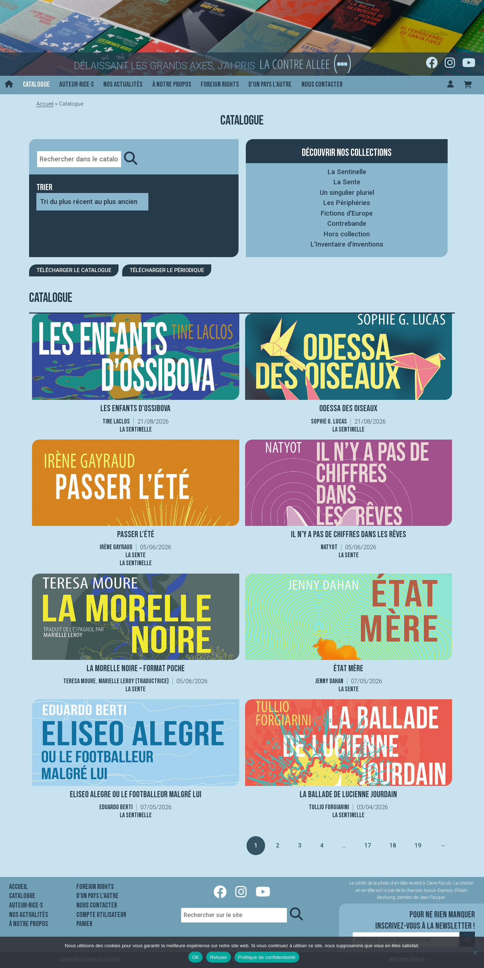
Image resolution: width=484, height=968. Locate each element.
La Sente (346, 182)
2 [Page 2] (277, 845)
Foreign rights (220, 84)
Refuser (218, 957)
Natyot (329, 547)
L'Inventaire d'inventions (347, 244)
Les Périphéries (346, 202)
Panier (84, 924)
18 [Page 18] (392, 845)
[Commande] (92, 202)
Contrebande (346, 223)
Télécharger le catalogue (73, 270)
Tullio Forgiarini (329, 807)
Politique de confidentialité (267, 957)
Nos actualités (123, 84)
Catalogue (36, 84)
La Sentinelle (347, 172)
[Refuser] (475, 952)
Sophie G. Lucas (329, 421)
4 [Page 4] (321, 845)
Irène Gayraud (116, 547)
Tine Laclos (116, 421)
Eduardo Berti (116, 807)
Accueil (44, 104)
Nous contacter (322, 84)
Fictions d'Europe (347, 213)
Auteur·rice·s (76, 84)
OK (195, 957)
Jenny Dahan (329, 681)
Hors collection (347, 234)
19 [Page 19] (418, 845)
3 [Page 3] (299, 845)
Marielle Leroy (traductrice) (134, 681)
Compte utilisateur (101, 914)
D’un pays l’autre (270, 84)
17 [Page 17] (367, 845)
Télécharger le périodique (166, 270)
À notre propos (171, 84)
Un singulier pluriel (347, 192)
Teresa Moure (79, 681)
